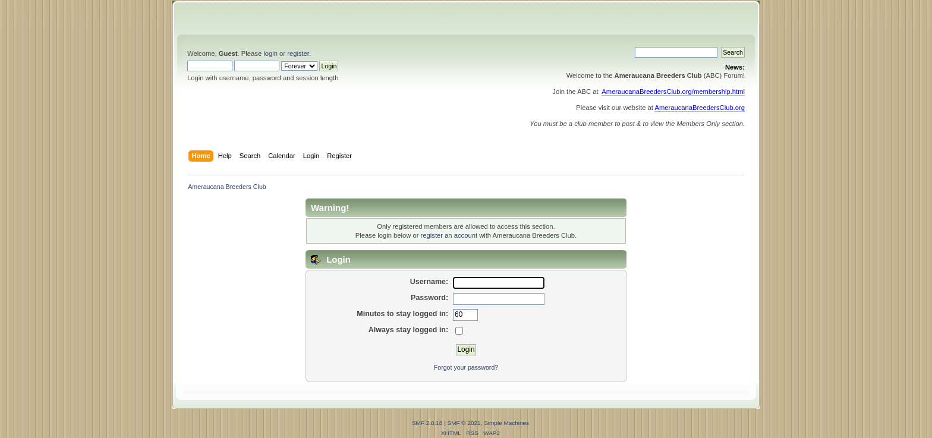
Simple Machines (506, 423)
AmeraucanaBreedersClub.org (699, 107)
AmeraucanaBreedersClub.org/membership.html (673, 91)
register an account (449, 235)
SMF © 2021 (464, 423)
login (270, 53)
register (298, 53)
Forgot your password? (466, 367)
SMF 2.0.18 (427, 423)
